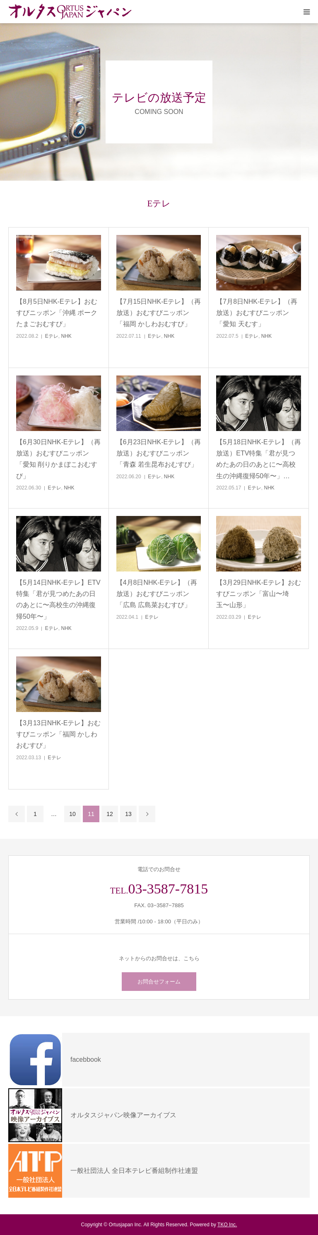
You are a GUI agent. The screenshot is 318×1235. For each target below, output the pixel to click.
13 (128, 814)
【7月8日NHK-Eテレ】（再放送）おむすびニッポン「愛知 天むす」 (256, 312)
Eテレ (51, 336)
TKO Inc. (227, 1225)
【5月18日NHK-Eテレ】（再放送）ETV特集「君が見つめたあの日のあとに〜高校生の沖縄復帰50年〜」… (258, 458)
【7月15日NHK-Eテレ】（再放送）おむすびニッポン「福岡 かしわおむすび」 (158, 312)
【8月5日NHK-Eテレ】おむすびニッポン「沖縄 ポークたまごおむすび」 (56, 312)
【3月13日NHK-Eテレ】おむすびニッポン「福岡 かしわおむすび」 (58, 734)
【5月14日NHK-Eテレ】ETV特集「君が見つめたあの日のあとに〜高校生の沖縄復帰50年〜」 (58, 599)
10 (72, 814)
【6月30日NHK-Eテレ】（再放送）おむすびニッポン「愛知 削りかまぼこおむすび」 (58, 458)
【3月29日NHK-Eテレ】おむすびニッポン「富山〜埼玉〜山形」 (258, 593)
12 (109, 814)
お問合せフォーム (159, 981)
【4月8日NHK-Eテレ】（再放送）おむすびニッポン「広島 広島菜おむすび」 (157, 593)
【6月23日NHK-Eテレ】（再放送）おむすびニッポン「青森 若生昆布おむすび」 (158, 453)
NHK (66, 336)
